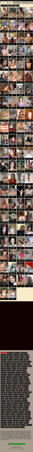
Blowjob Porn (4, 69)
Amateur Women (12, 235)
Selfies (20, 286)
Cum (18, 368)
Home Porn (29, 209)
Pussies (20, 133)
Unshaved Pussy (29, 260)
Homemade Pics (29, 120)
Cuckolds (12, 82)
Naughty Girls (15, 396)
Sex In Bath (3, 411)
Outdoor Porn (4, 286)
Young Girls (4, 209)
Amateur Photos (29, 95)
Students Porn (20, 158)
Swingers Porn (20, 171)
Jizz (19, 387)
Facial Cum (12, 158)
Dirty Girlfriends (12, 273)
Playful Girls (9, 403)
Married (20, 273)
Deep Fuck (13, 370)
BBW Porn (27, 357)
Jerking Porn (15, 387)
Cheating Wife (20, 184)
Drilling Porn (24, 372)
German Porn (20, 379)
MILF (20, 107)
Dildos (18, 370)
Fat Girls (28, 107)
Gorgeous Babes (22, 381)
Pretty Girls (3, 405)
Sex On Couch (21, 411)
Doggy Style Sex (4, 372)
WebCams (13, 5)
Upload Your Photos (15, 447)
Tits (14, 422)
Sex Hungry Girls (4, 171)
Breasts (18, 361)
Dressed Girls (18, 372)
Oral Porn (11, 398)
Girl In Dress (26, 379)
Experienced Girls (20, 260)
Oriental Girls (24, 398)
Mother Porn (16, 394)
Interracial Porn (20, 44)
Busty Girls (4, 44)
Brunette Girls (23, 361)
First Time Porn (4, 82)
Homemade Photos (4, 5)
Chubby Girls (29, 171)
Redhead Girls (25, 407)
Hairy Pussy (3, 383)
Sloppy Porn (12, 286)
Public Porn (21, 405)
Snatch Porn (9, 418)
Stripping (12, 44)
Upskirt (12, 56)
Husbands (3, 387)
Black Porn (21, 359)
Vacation (4, 133)
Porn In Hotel (21, 403)
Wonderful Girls (16, 427)
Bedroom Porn (28, 158)
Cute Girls (29, 286)
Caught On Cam (12, 107)
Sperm (29, 44)
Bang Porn (22, 357)
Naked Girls (29, 273)
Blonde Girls (26, 359)
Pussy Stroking (7, 407)
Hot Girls (19, 385)
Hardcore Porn (9, 383)
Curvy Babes (4, 120)
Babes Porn (11, 357)
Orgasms (12, 209)
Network (17, 5)
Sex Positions (27, 411)
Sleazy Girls (13, 416)
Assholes (20, 222)
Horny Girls (12, 298)
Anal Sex (21, 355)
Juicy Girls (20, 18)
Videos (9, 5)
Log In (19, 0)
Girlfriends (12, 133)
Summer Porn (9, 420)
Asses (2, 357)
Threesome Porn (4, 422)
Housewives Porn (12, 222)
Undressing (12, 184)
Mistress (5, 394)
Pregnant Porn (27, 403)
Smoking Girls (3, 418)
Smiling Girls (27, 416)
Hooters (9, 385)
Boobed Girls (29, 18)
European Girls (3, 374)
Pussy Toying (14, 407)
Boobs (12, 95)
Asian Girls (4, 298)
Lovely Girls (3, 392)
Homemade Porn (29, 82)
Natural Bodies (28, 56)
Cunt (21, 368)
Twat (17, 422)
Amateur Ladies (20, 31)
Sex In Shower (8, 411)
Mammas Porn (9, 392)
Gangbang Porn (14, 379)
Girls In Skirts (14, 381)
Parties (12, 69)
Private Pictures (9, 405)
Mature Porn (25, 392)
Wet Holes (3, 427)
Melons (29, 392)
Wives (29, 31)
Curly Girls (25, 368)
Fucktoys (8, 379)
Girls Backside (8, 381)
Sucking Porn (3, 420)
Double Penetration (11, 372)
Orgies (19, 398)
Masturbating (19, 392)
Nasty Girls (21, 235)
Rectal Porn (4, 158)
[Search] (26, 2)
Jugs (22, 387)
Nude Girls (21, 56)
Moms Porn (10, 394)
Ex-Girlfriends (4, 95)
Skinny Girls (4, 31)
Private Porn (12, 18)
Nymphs (6, 398)
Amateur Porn (20, 209)
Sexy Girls (4, 260)
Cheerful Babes (26, 363)
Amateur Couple (21, 82)
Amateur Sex (4, 273)
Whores (7, 427)
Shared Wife (4, 235)
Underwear (12, 171)
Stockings (12, 260)
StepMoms (21, 95)
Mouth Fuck (21, 394)
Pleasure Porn (20, 69)
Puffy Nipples (26, 405)
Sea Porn (15, 409)
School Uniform (12, 120)
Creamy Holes (4, 18)
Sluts (29, 69)
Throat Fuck (10, 422)
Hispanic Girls (15, 383)
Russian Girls (28, 222)
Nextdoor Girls (28, 133)
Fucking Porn (20, 120)
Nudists (28, 184)
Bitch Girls (16, 359)
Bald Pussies (29, 235)
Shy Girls (2, 416)
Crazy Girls (3, 368)
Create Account (15, 0)
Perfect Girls (12, 31)
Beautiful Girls (4, 222)
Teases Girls (22, 420)
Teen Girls (4, 56)
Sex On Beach (15, 411)
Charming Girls (4, 184)
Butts (4, 107)
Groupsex (27, 381)
